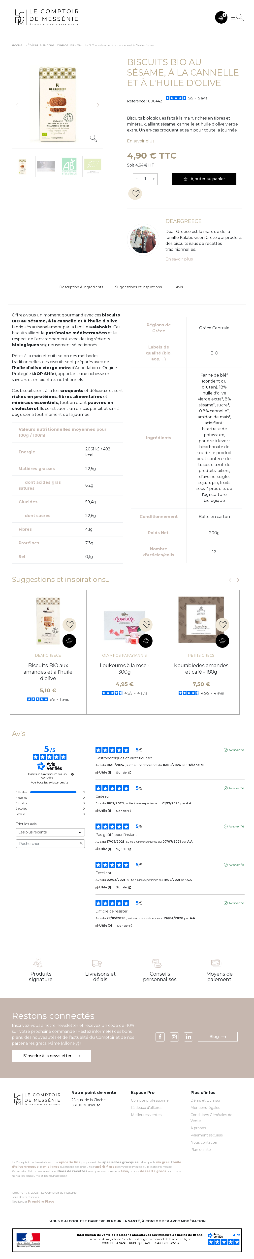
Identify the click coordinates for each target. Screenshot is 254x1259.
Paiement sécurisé (206, 1135)
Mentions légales (205, 1107)
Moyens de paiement (219, 976)
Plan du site (200, 1149)
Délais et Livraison (206, 1100)
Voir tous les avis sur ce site (49, 782)
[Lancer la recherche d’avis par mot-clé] (82, 843)
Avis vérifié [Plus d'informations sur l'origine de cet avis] (236, 750)
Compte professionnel (150, 1100)
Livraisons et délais (100, 976)
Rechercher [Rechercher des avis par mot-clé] (48, 844)
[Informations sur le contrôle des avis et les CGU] (72, 774)
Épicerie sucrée (41, 45)
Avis (179, 287)
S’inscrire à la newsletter (51, 1055)
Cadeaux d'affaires (146, 1107)
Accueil (18, 45)
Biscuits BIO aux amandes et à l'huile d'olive (48, 671)
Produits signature (41, 976)
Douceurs (65, 45)
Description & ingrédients (81, 287)
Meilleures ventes (146, 1115)
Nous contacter (204, 1142)
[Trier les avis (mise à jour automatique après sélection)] (50, 832)
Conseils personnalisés (160, 976)
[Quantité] (145, 179)
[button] (221, 17)
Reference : (137, 101)
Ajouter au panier (204, 178)
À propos (198, 1128)
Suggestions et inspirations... (139, 287)
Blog (217, 1036)
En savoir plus (140, 141)
